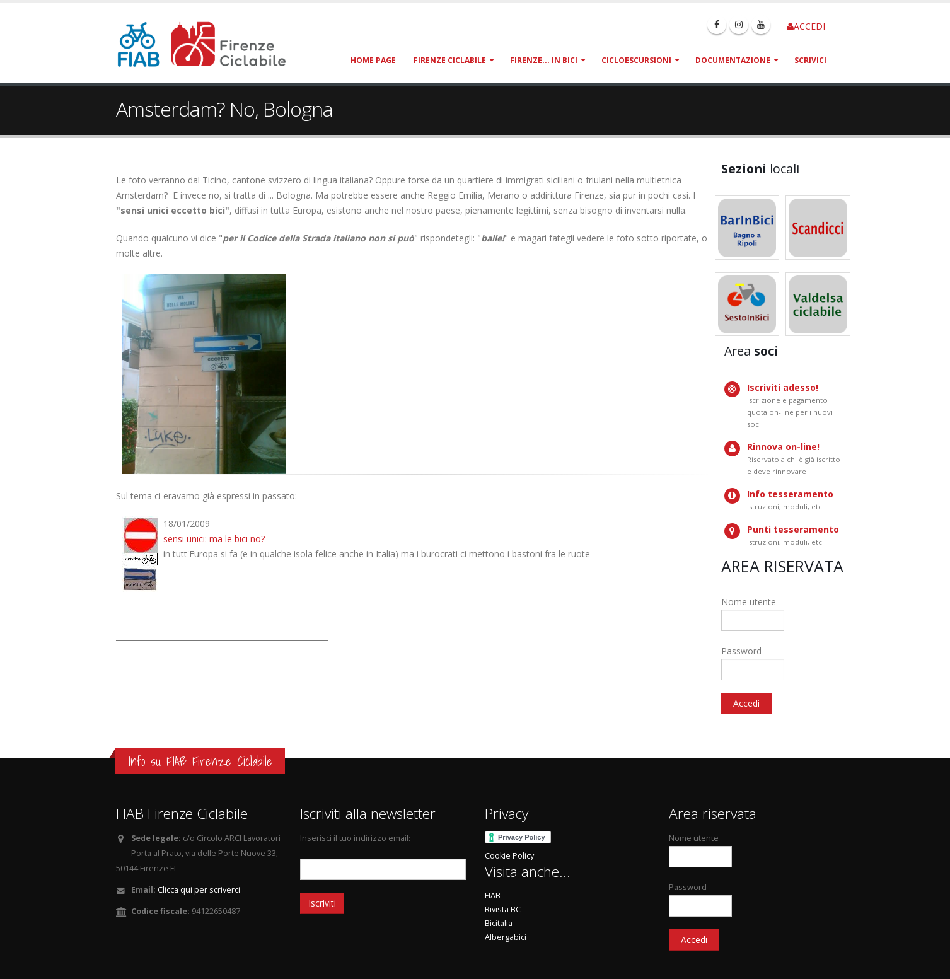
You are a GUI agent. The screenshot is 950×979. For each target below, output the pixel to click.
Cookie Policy (509, 855)
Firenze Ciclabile (450, 60)
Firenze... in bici (543, 60)
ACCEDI (806, 26)
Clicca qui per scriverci (199, 889)
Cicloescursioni (636, 60)
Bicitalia (499, 923)
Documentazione (732, 60)
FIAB (493, 895)
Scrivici (810, 60)
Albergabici (505, 937)
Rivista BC (503, 909)
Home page (373, 60)
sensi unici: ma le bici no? (214, 539)
